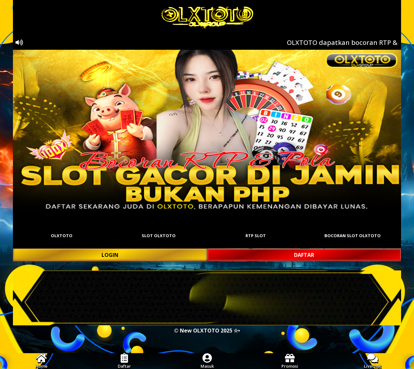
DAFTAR (304, 254)
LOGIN (110, 254)
